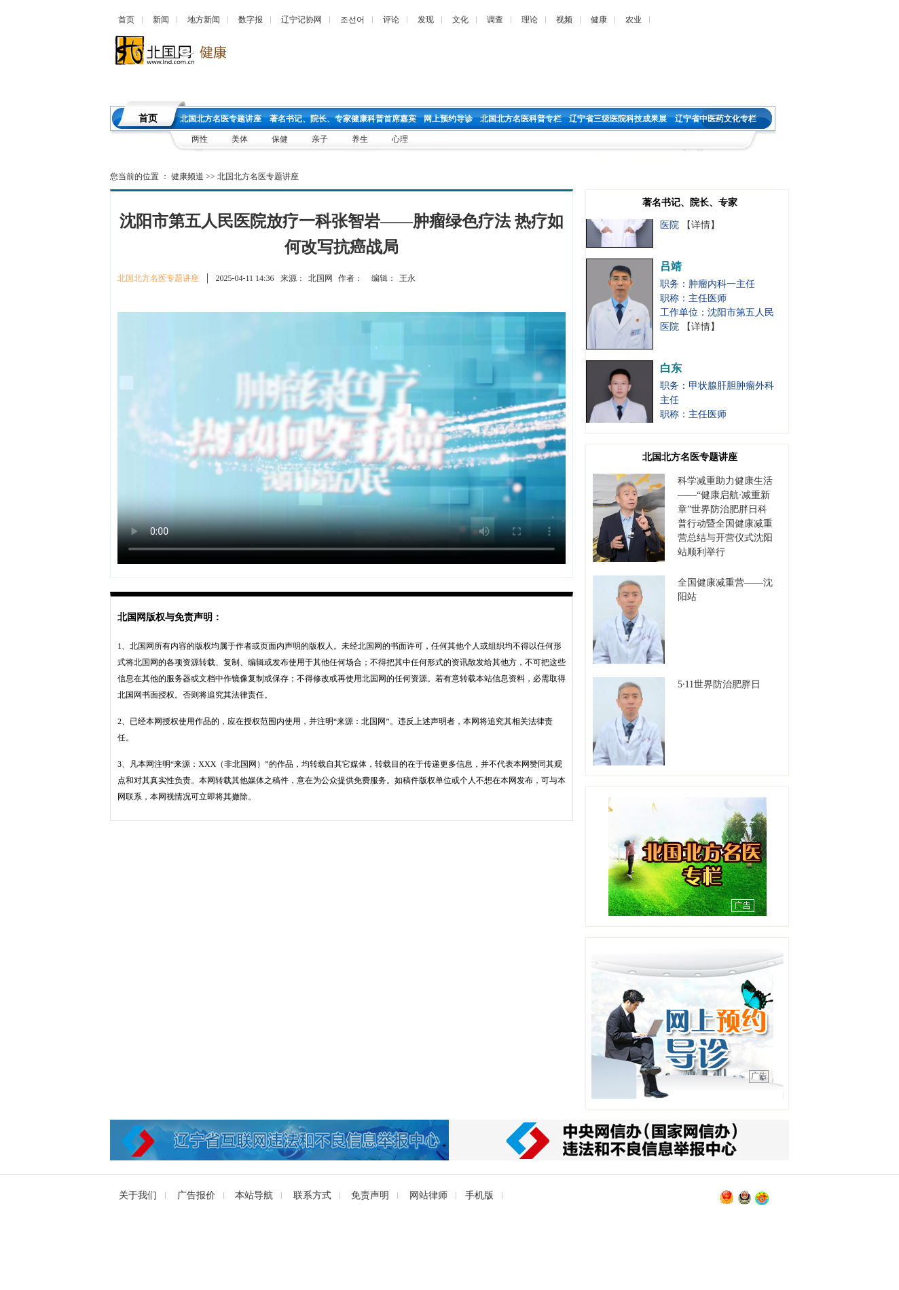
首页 (126, 19)
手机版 (479, 1195)
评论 (391, 19)
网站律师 (428, 1195)
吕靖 (671, 270)
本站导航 (254, 1195)
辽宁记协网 (301, 19)
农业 (633, 19)
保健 (280, 139)
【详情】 (701, 229)
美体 (241, 139)
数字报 (250, 19)
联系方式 (312, 1195)
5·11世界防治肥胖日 (719, 684)
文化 (460, 19)
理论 (529, 19)
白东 (671, 372)
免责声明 (370, 1195)
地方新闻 (203, 19)
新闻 (161, 19)
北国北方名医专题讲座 (258, 176)
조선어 (352, 19)
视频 (564, 19)
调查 (495, 19)
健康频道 (187, 176)
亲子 (321, 139)
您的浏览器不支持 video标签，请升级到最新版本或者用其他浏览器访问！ (341, 438)
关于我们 (138, 1195)
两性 (199, 139)
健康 (599, 19)
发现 (426, 19)
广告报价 (196, 1195)
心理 (400, 139)
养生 (360, 139)
